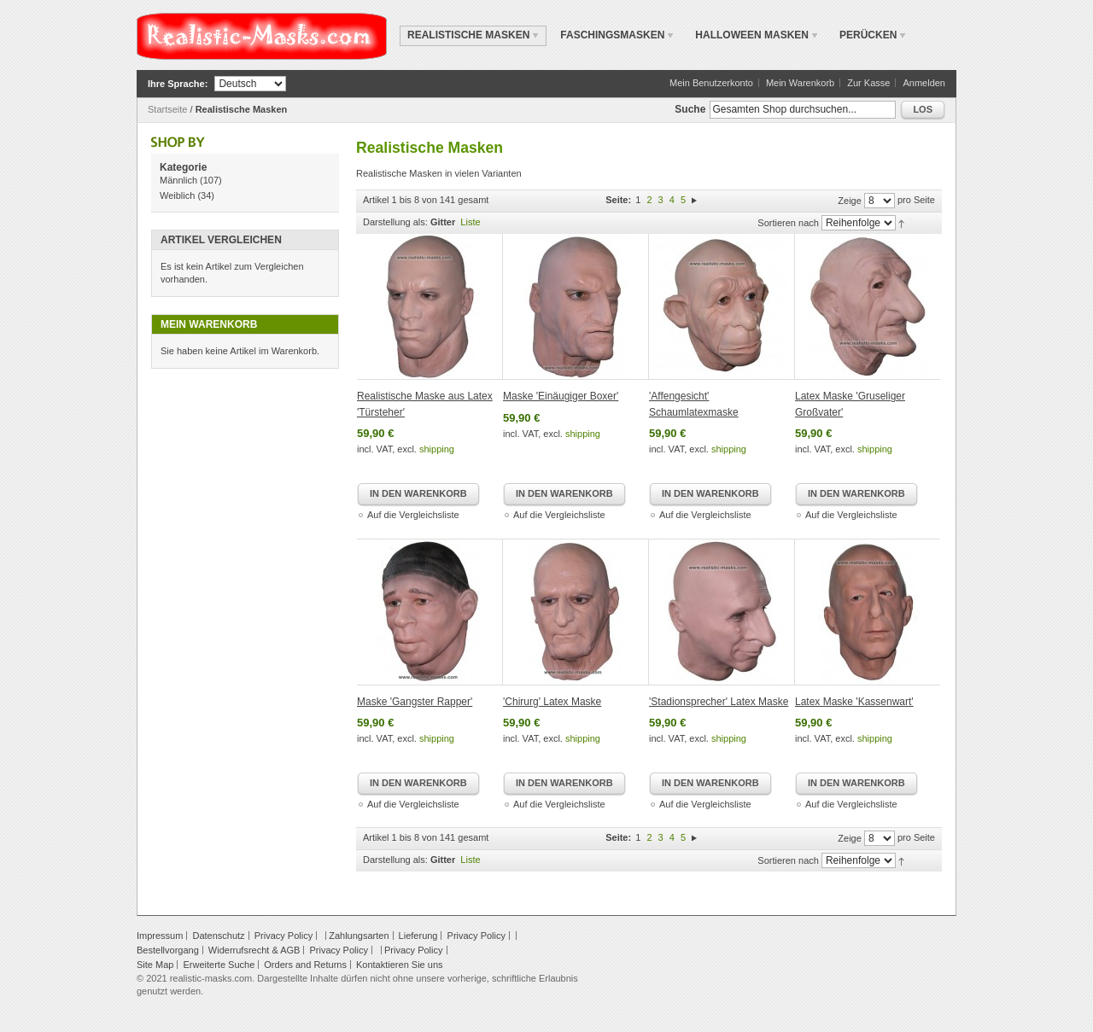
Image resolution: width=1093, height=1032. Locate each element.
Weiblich (177, 195)
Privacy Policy (283, 935)
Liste (470, 222)
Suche (690, 109)
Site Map (155, 964)
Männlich (178, 180)
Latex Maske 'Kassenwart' (854, 702)
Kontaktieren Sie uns (399, 964)
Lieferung (418, 935)
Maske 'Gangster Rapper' (414, 702)
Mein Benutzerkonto (711, 83)
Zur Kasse (868, 83)
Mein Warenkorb (800, 83)
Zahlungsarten (359, 935)
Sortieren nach (788, 223)
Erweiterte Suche (218, 964)
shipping (436, 449)
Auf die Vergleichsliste (413, 515)
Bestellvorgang (168, 950)
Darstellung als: (395, 222)
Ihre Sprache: (177, 84)
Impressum (160, 935)
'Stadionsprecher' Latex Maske (718, 702)
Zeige (850, 200)
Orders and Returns (305, 964)
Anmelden (924, 83)
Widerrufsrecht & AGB (254, 950)
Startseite (167, 109)
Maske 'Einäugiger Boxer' (560, 396)
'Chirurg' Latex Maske (552, 702)
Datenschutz (218, 935)
